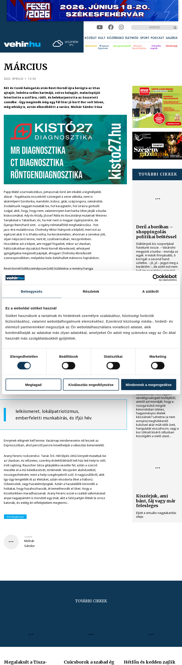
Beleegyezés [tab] (31, 291)
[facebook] (110, 27)
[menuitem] (91, 37)
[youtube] (100, 27)
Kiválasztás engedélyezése (91, 384)
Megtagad (33, 384)
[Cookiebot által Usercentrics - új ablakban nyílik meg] (156, 277)
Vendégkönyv (15, 516)
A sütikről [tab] (150, 291)
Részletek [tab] (91, 291)
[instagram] (121, 27)
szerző (28, 537)
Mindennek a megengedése (149, 384)
